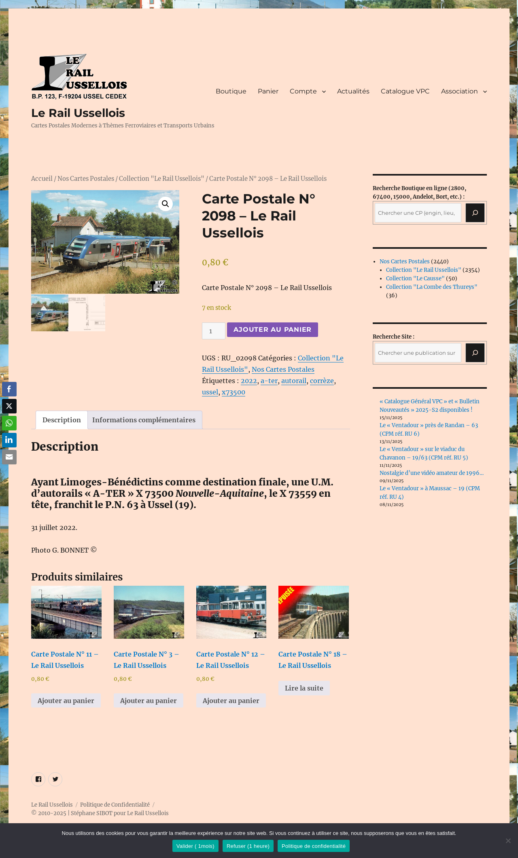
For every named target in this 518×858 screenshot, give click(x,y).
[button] (165, 204)
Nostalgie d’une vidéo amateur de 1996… (432, 473)
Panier (268, 91)
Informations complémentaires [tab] (143, 420)
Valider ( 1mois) (195, 846)
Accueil (42, 178)
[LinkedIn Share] (9, 440)
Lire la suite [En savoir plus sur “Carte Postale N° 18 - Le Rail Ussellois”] (304, 688)
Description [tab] (61, 420)
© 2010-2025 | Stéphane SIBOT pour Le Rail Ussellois (100, 813)
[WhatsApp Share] (9, 423)
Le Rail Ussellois (78, 113)
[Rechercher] (475, 352)
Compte (303, 91)
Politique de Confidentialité (115, 804)
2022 (249, 381)
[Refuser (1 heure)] (508, 841)
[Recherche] (475, 212)
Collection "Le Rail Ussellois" (161, 178)
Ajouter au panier (273, 329)
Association (459, 91)
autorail (293, 381)
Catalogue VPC (405, 91)
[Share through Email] (9, 457)
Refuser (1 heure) (248, 846)
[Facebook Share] (9, 389)
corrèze (322, 381)
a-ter (269, 381)
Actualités (353, 91)
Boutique (231, 91)
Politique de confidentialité (314, 846)
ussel (210, 392)
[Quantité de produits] (213, 330)
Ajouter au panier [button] (66, 701)
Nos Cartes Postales (85, 178)
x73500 (233, 392)
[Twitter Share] (9, 406)
